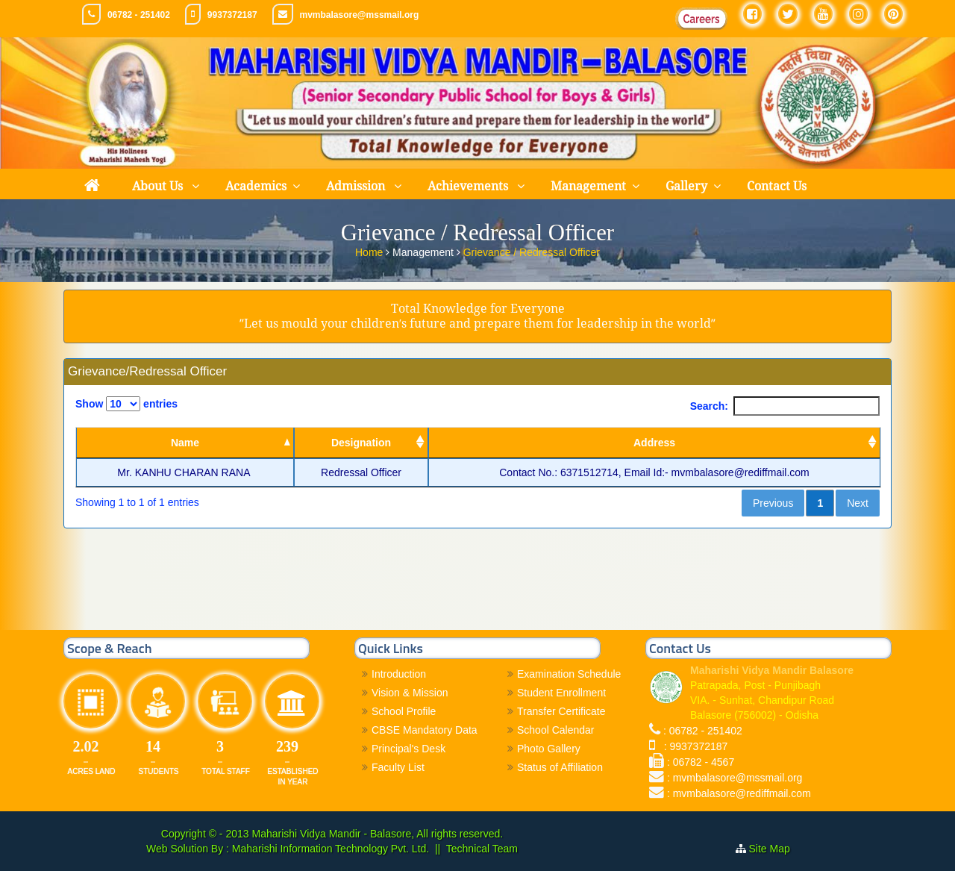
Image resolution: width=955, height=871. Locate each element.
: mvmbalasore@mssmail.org (734, 778)
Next (857, 503)
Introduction (399, 674)
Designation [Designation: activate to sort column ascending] (361, 443)
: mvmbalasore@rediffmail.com (739, 793)
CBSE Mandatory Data (425, 730)
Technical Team (482, 849)
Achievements (469, 186)
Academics (255, 186)
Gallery (686, 186)
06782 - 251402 (138, 15)
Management (588, 186)
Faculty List (398, 767)
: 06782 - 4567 (700, 762)
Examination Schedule (569, 674)
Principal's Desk (408, 749)
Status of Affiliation (560, 767)
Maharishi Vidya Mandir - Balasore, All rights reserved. (377, 834)
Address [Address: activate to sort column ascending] (654, 443)
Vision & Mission (410, 693)
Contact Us (777, 186)
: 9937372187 (692, 746)
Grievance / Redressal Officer (531, 251)
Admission (357, 186)
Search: (785, 406)
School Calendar (556, 730)
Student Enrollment (561, 693)
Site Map (775, 849)
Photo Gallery (548, 749)
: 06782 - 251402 (702, 731)
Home (370, 251)
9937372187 (232, 15)
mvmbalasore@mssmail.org (359, 15)
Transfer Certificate (561, 711)
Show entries (126, 403)
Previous (773, 503)
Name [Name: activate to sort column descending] (185, 443)
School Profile (404, 711)
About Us (159, 186)
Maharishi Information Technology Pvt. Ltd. (329, 849)
